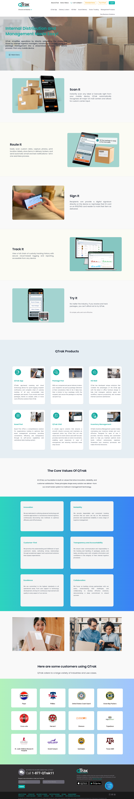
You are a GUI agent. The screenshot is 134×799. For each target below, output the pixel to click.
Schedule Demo (90, 3)
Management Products (108, 9)
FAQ (52, 796)
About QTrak (55, 3)
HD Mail (73, 9)
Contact (46, 796)
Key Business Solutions (107, 14)
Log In (112, 3)
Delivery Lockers (64, 9)
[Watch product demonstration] (13, 54)
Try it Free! (102, 3)
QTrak (23, 5)
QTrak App (54, 9)
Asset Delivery (82, 9)
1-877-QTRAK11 (76, 3)
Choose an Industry (24, 9)
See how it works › (97, 779)
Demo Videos (64, 3)
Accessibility (59, 796)
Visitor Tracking (94, 9)
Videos (40, 796)
